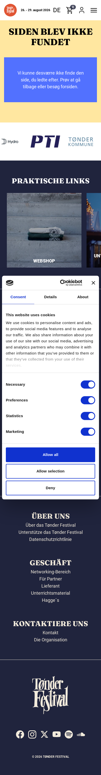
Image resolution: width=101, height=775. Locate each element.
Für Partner (50, 579)
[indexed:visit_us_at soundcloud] (81, 734)
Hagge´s (50, 600)
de (57, 10)
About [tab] (82, 297)
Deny (50, 488)
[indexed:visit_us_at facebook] (20, 734)
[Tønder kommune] (81, 141)
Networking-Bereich (51, 571)
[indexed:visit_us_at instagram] (32, 734)
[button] (10, 10)
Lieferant (50, 586)
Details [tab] (50, 297)
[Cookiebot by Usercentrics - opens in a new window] (61, 282)
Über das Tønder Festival (51, 525)
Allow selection (51, 471)
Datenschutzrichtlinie (50, 539)
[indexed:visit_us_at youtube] (57, 734)
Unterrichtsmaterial (50, 593)
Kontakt (50, 632)
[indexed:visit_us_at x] (44, 734)
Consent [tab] (18, 297)
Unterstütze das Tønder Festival (51, 532)
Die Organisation (50, 639)
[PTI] (46, 141)
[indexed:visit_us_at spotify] (69, 734)
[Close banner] (93, 283)
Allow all (50, 454)
